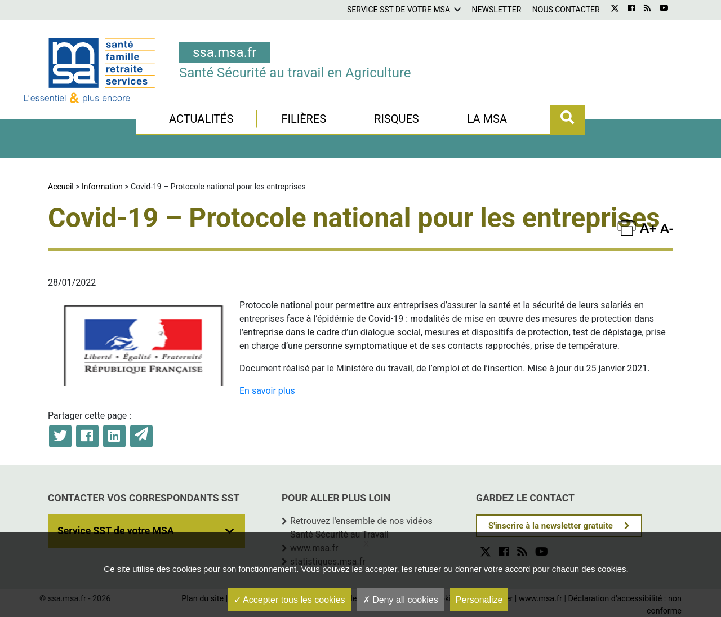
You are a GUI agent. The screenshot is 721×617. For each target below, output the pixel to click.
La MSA (487, 119)
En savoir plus (267, 390)
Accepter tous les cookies (289, 600)
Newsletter (497, 9)
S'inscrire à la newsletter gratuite (550, 526)
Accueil (61, 186)
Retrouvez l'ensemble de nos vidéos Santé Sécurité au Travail (361, 528)
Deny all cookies (400, 600)
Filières (303, 119)
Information (102, 186)
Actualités (201, 119)
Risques (396, 119)
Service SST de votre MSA (398, 9)
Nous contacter (566, 9)
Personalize (479, 600)
